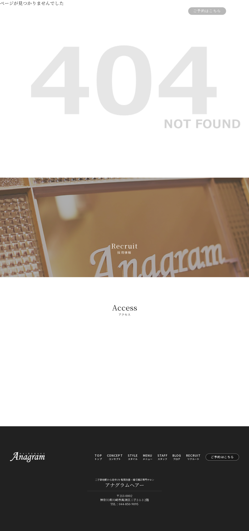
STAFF (138, 11)
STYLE (104, 11)
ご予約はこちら (207, 11)
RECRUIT (174, 11)
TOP (64, 11)
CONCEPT (83, 11)
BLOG (155, 11)
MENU (121, 11)
